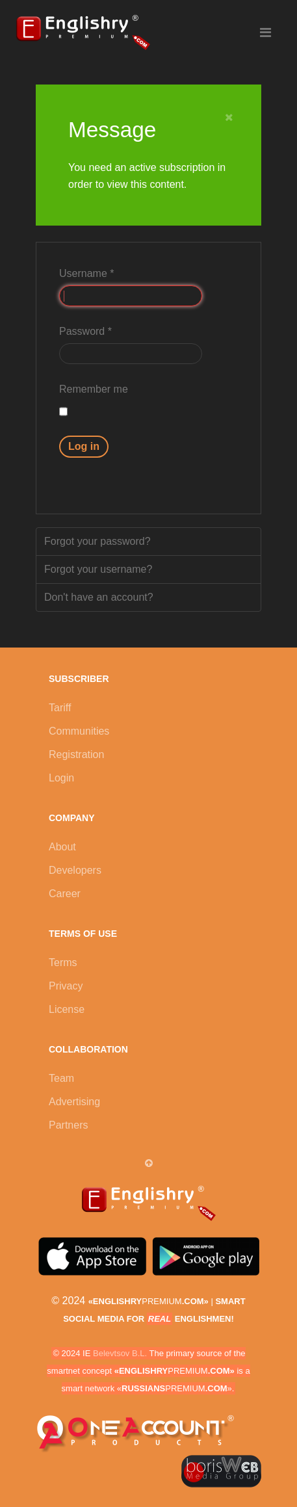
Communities (79, 731)
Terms (63, 962)
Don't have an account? (98, 597)
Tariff (60, 707)
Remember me (93, 389)
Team (61, 1078)
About (62, 846)
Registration (76, 754)
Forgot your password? (97, 541)
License (66, 1009)
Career (65, 893)
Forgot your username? (98, 569)
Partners (68, 1125)
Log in (83, 446)
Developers (75, 870)
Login (61, 777)
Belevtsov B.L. (120, 1353)
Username (86, 273)
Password (85, 331)
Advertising (74, 1101)
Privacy (66, 985)
